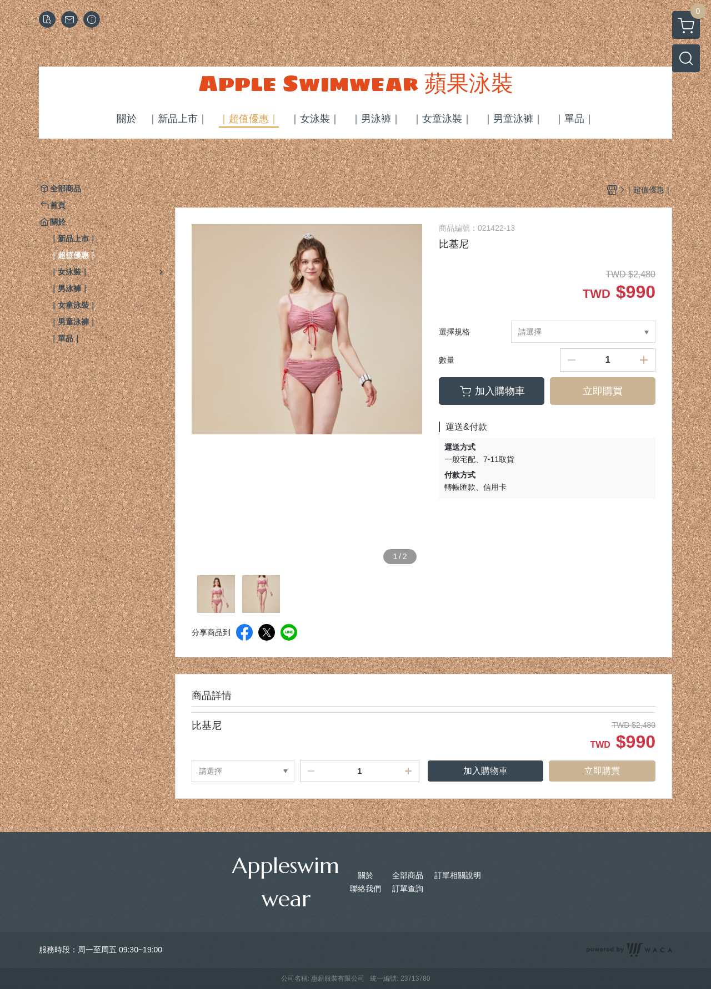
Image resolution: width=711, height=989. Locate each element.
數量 (446, 360)
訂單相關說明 (457, 875)
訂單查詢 (407, 888)
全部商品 (407, 875)
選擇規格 (454, 331)
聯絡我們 (365, 888)
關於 (365, 875)
